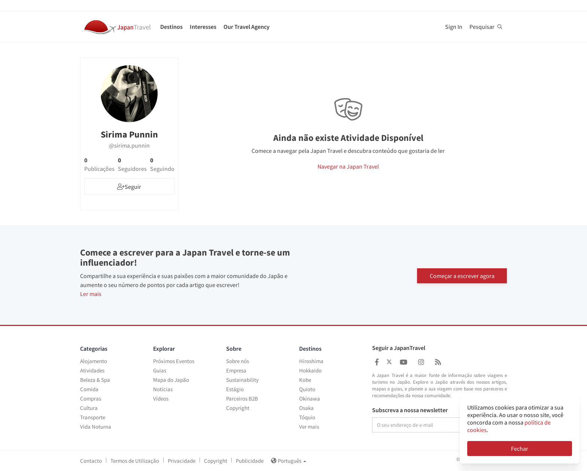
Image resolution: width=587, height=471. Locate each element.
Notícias (163, 389)
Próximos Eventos (173, 361)
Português (288, 460)
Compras (90, 398)
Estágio (235, 389)
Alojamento (93, 361)
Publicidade (250, 460)
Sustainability (242, 379)
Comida (89, 389)
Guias (159, 370)
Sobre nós (237, 361)
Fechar (519, 448)
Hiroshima (311, 361)
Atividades (92, 370)
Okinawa (309, 398)
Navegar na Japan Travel (348, 166)
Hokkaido (310, 370)
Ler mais (90, 294)
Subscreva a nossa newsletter (410, 410)
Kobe (305, 379)
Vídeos (160, 398)
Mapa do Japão (171, 379)
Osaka (306, 407)
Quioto (307, 389)
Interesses (203, 26)
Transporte (92, 417)
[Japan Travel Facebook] (376, 362)
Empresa (236, 370)
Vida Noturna (95, 426)
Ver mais (309, 426)
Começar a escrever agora (462, 275)
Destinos (171, 26)
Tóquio (307, 417)
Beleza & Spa (95, 379)
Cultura (89, 407)
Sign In (453, 26)
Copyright (237, 407)
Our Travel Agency (246, 26)
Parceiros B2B (242, 398)
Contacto (91, 460)
